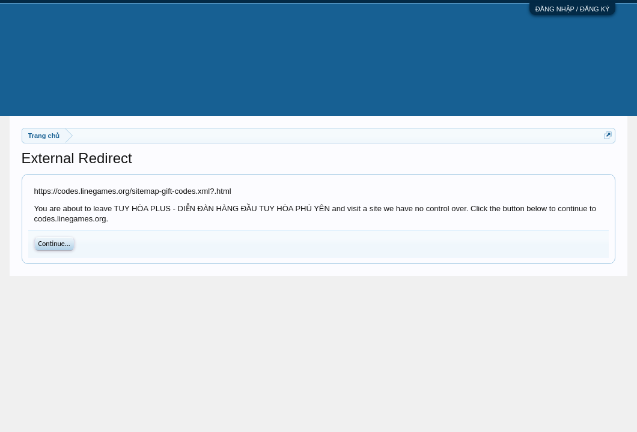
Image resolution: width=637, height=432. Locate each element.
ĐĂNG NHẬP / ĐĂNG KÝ (572, 9)
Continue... (54, 243)
